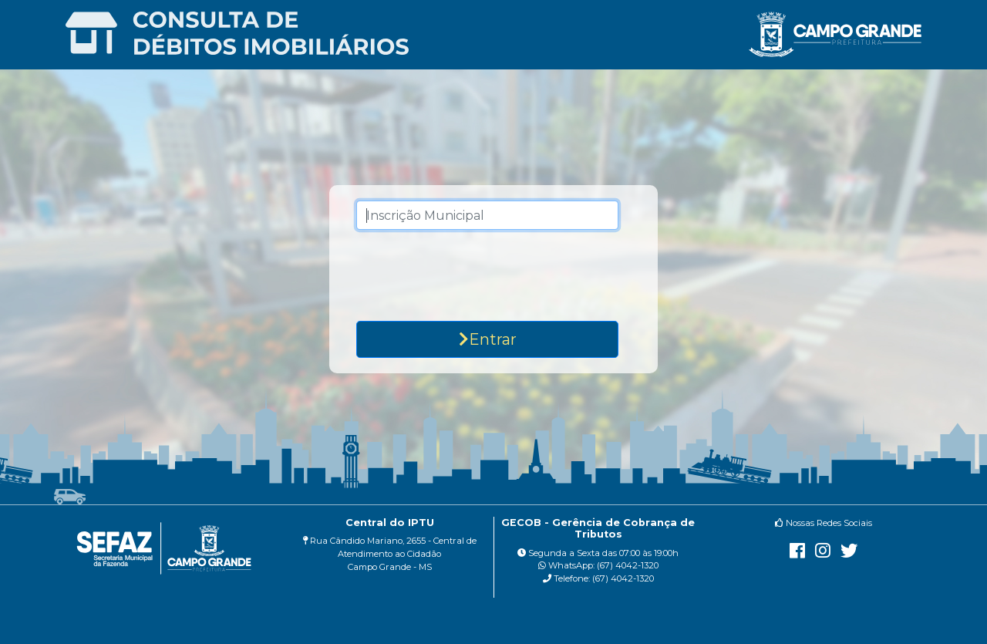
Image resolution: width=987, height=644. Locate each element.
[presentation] (493, 275)
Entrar (488, 339)
